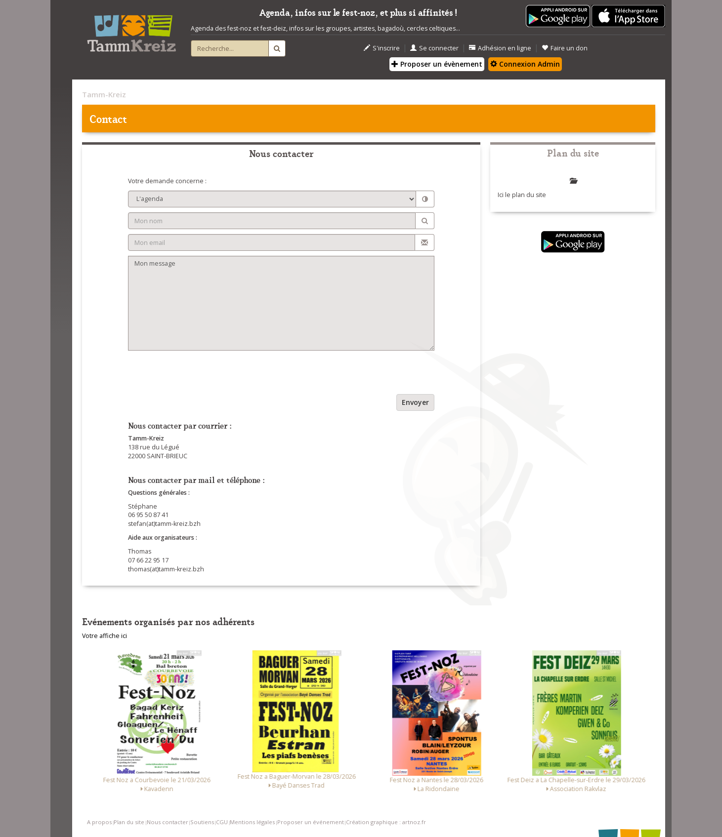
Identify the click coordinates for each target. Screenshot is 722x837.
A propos (99, 822)
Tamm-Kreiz (104, 94)
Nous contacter (167, 822)
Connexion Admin (525, 64)
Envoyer (415, 402)
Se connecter (434, 48)
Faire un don (565, 48)
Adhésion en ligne (500, 48)
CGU (222, 822)
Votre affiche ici (104, 636)
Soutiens (202, 822)
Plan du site (129, 822)
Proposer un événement (310, 822)
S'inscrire (382, 48)
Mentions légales (252, 822)
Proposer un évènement (436, 64)
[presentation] (203, 375)
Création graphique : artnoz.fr (386, 822)
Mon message (281, 303)
